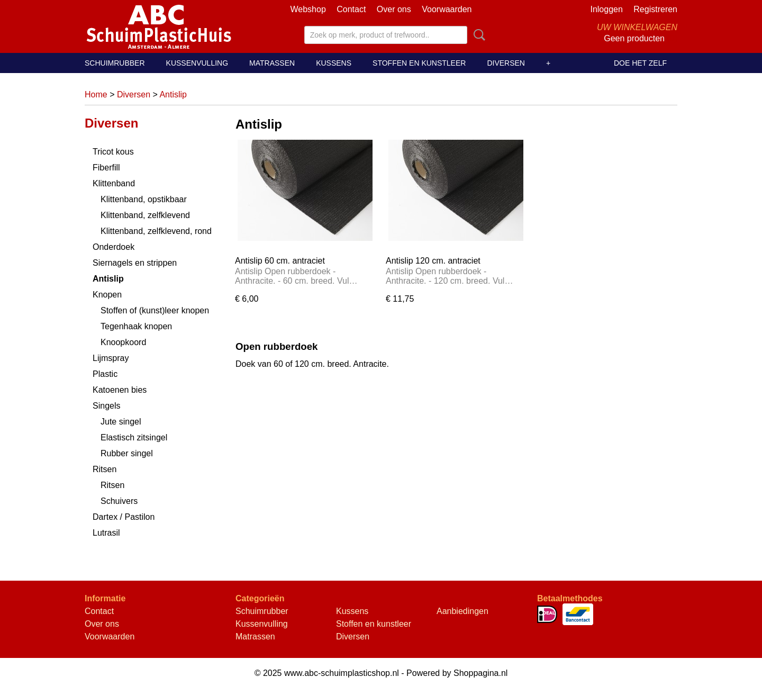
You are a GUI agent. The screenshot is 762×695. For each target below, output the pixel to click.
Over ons (394, 9)
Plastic (105, 373)
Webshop (307, 9)
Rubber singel (127, 453)
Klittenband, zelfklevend (145, 215)
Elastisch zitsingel (134, 437)
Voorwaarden (446, 9)
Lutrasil (106, 532)
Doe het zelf (640, 63)
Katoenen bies (120, 389)
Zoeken (477, 35)
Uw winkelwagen (637, 27)
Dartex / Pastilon (124, 516)
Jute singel (121, 421)
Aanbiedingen (462, 611)
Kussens (333, 63)
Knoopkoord (123, 342)
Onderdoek (113, 246)
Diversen (506, 63)
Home (96, 94)
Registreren (655, 9)
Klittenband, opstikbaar (144, 199)
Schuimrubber (115, 63)
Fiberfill (106, 167)
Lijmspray (111, 358)
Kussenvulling (197, 63)
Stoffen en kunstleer (419, 63)
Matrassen (272, 63)
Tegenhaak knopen (136, 326)
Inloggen (606, 9)
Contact (351, 9)
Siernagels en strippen (135, 262)
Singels (106, 405)
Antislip (173, 94)
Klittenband (114, 183)
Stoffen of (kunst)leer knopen (155, 310)
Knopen (107, 294)
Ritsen (104, 469)
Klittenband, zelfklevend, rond (156, 231)
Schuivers (119, 501)
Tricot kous (113, 151)
